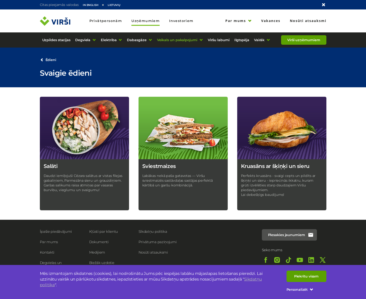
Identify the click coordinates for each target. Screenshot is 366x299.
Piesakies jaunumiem (291, 235)
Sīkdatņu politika (153, 231)
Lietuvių (114, 5)
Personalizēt (300, 289)
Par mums (49, 242)
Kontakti (47, 252)
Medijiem (97, 252)
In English (90, 5)
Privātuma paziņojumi (158, 242)
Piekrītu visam (306, 276)
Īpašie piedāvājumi (56, 231)
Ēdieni (48, 60)
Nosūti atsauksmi (153, 252)
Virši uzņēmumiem (303, 40)
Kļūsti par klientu (103, 231)
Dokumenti (99, 242)
